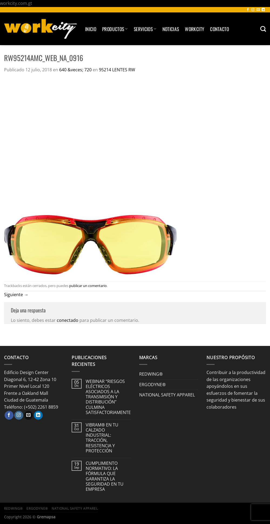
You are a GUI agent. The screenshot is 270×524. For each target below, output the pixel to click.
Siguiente (16, 295)
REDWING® (151, 374)
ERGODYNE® (152, 385)
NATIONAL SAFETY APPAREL (167, 395)
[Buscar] (263, 29)
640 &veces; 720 (75, 70)
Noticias (170, 28)
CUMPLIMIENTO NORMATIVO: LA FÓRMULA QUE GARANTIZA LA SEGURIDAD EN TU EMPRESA (105, 476)
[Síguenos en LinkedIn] (263, 10)
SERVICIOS (145, 28)
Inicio (90, 28)
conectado (67, 320)
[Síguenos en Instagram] (253, 10)
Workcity (194, 28)
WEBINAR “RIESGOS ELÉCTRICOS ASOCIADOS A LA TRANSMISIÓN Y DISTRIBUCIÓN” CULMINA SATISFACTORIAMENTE (108, 397)
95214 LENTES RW (117, 70)
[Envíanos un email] (258, 10)
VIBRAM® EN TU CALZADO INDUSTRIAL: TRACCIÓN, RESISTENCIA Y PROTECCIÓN (102, 437)
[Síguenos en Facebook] (247, 10)
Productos (115, 28)
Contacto (219, 28)
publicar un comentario (88, 285)
